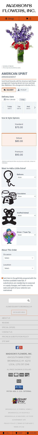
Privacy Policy (10, 423)
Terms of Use (19, 427)
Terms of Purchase (25, 423)
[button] (19, 387)
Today (22, 99)
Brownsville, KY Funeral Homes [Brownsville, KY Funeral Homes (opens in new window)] (18, 409)
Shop (9, 18)
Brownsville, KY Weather (15, 416)
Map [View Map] (19, 433)
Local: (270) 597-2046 (19, 364)
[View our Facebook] (17, 348)
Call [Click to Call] (6, 433)
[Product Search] (19, 300)
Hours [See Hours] (32, 433)
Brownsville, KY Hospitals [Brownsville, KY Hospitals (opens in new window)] (19, 413)
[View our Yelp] (20, 348)
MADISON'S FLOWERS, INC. (19, 8)
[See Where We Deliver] (19, 312)
